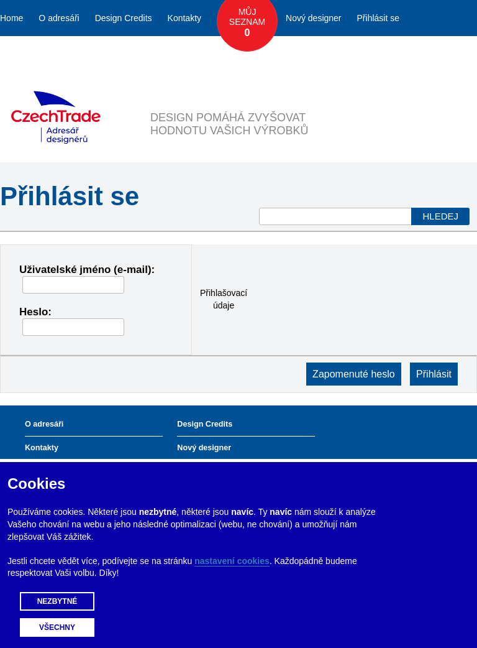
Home (11, 18)
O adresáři (59, 18)
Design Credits (123, 18)
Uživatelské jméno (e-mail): (87, 269)
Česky (405, 54)
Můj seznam (247, 23)
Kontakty (184, 18)
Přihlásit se (378, 18)
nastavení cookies (232, 561)
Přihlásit (434, 374)
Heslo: (35, 312)
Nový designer (314, 18)
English (447, 54)
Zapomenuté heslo (353, 374)
